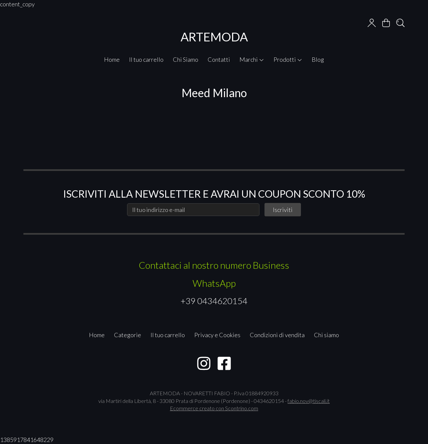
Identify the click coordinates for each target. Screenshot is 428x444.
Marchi (251, 59)
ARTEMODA (214, 36)
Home (112, 59)
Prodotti (288, 59)
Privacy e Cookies (217, 335)
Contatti (219, 59)
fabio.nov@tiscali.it (309, 401)
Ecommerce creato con (214, 408)
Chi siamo (326, 335)
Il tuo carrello (146, 59)
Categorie (127, 335)
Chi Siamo (185, 59)
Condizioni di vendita (277, 335)
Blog (318, 59)
